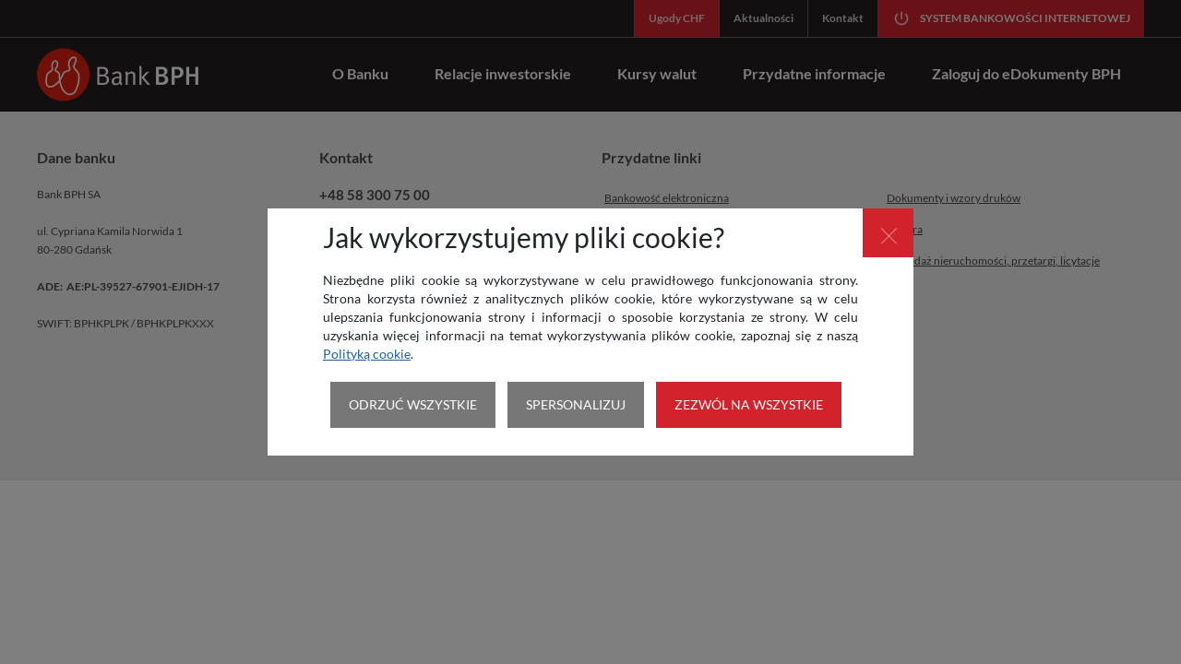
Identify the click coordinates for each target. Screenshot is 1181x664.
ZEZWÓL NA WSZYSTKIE (748, 404)
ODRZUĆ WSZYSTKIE (413, 404)
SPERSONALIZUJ (576, 404)
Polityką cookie (367, 354)
